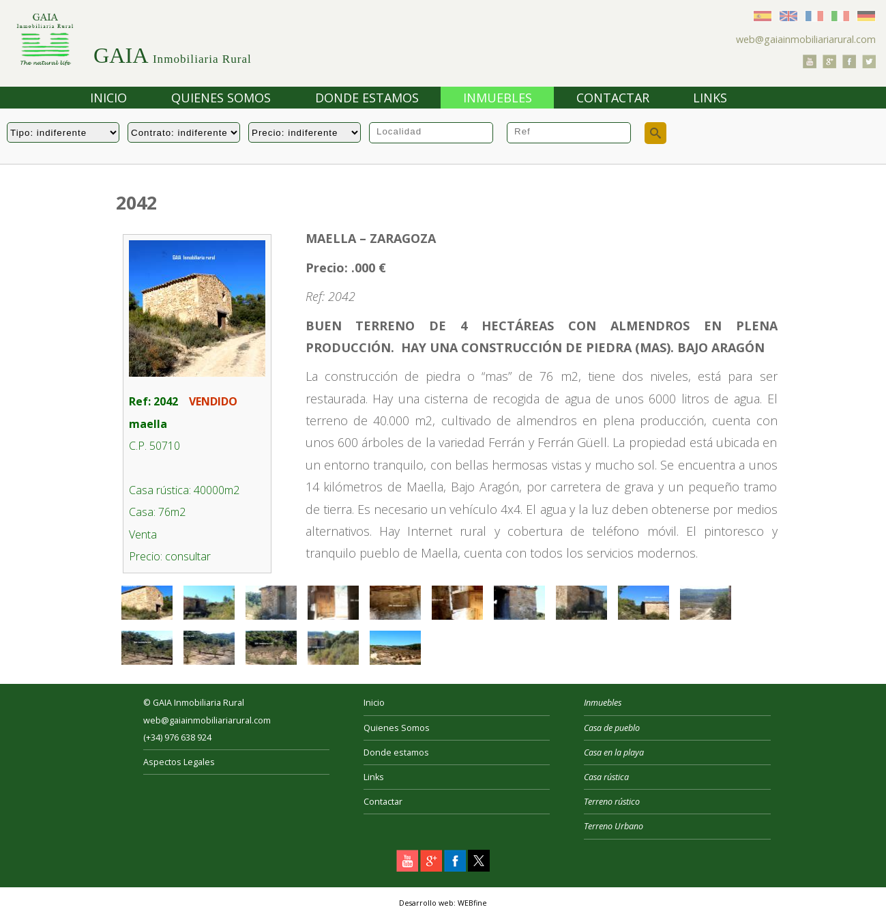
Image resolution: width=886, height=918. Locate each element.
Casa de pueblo (612, 728)
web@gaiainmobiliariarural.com (806, 39)
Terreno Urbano (613, 826)
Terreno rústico (612, 801)
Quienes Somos (221, 97)
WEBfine (472, 903)
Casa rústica (606, 777)
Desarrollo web (426, 903)
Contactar (612, 97)
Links (710, 97)
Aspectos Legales (179, 762)
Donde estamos (367, 97)
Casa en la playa (614, 752)
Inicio (108, 97)
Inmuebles (497, 97)
